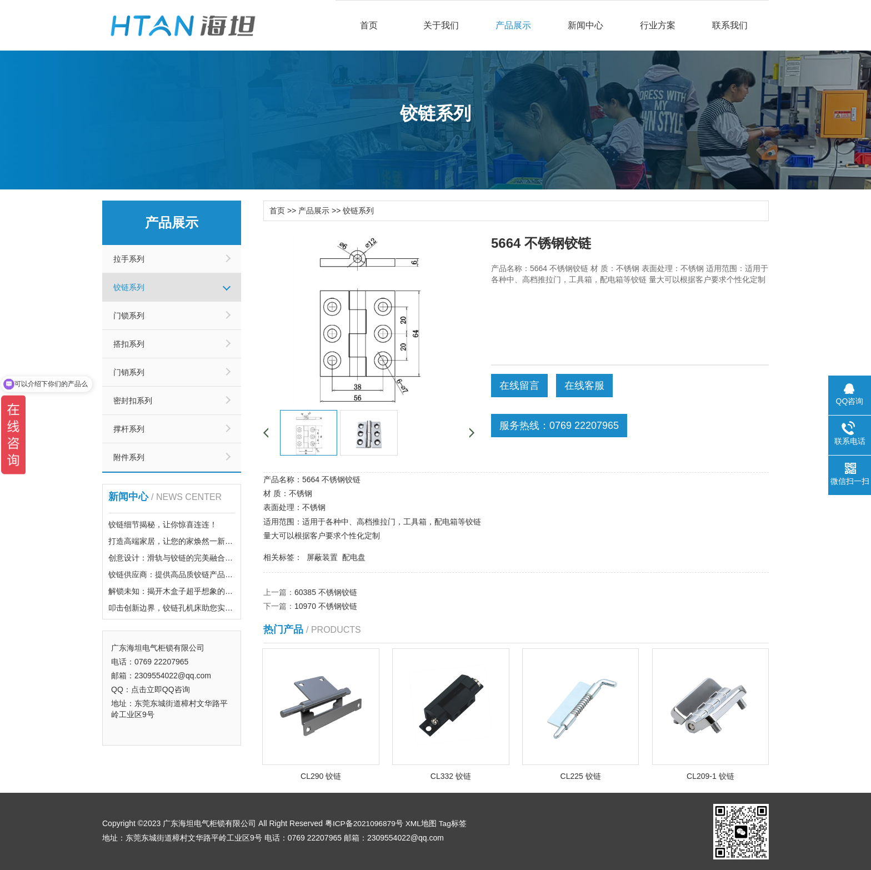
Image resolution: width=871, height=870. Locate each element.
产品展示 (513, 25)
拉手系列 (128, 258)
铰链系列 (128, 287)
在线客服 (584, 385)
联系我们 (730, 25)
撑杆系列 (128, 428)
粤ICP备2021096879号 (364, 822)
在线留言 (519, 385)
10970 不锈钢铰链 (325, 605)
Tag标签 (454, 822)
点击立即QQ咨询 (160, 689)
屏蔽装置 (322, 556)
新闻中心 (585, 25)
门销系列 (128, 372)
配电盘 (354, 556)
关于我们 (441, 25)
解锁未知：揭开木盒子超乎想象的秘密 (174, 591)
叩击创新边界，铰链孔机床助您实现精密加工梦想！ (197, 607)
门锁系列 (128, 315)
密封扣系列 (132, 400)
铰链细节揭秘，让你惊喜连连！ (162, 524)
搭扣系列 (128, 343)
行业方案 (657, 25)
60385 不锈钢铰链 (325, 591)
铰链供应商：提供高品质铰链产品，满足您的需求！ (197, 574)
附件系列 (128, 457)
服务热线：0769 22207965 (559, 425)
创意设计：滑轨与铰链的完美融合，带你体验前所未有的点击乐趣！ (225, 557)
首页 (369, 25)
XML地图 (422, 822)
